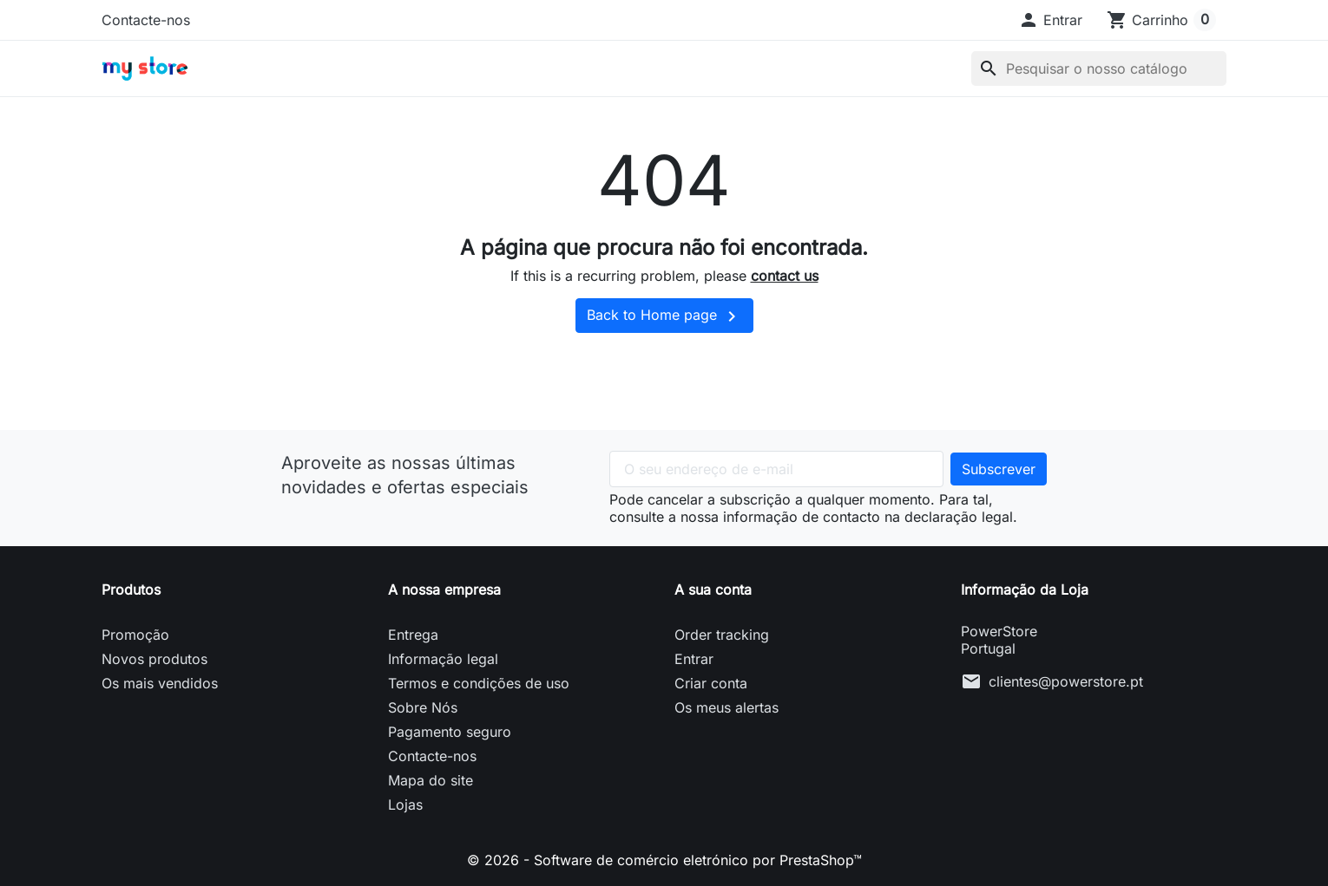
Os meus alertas (726, 707)
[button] (1050, 20)
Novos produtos (154, 659)
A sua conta (713, 589)
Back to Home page (664, 316)
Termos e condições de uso (478, 683)
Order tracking (721, 634)
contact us (784, 275)
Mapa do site (430, 780)
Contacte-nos (146, 20)
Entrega (413, 634)
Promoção (135, 634)
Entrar (693, 659)
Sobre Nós (422, 707)
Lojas (405, 804)
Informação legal (443, 659)
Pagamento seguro (449, 731)
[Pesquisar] (1098, 68)
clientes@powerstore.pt (1066, 681)
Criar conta (710, 683)
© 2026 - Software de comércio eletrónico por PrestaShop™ (664, 860)
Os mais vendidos (160, 683)
